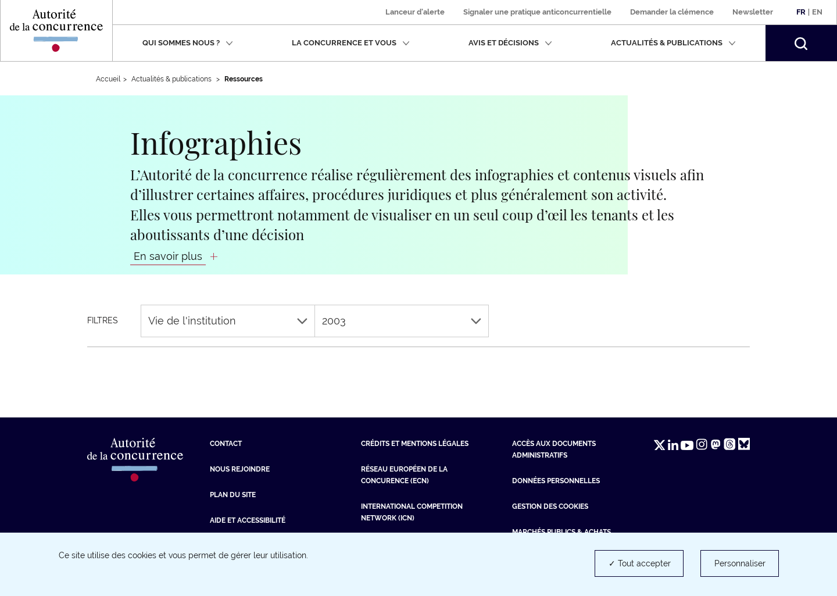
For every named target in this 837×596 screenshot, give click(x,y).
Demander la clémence (672, 12)
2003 (401, 321)
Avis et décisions (510, 42)
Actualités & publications (673, 42)
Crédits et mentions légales (414, 444)
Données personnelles (556, 481)
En (817, 12)
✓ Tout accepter (640, 563)
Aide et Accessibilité (247, 520)
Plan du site (233, 495)
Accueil (108, 79)
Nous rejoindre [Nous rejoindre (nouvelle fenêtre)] (240, 469)
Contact (226, 444)
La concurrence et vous (351, 42)
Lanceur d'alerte (415, 12)
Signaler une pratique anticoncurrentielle (537, 12)
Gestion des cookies (550, 506)
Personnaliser (740, 563)
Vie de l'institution (227, 321)
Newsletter (752, 12)
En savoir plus (168, 256)
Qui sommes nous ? (187, 42)
